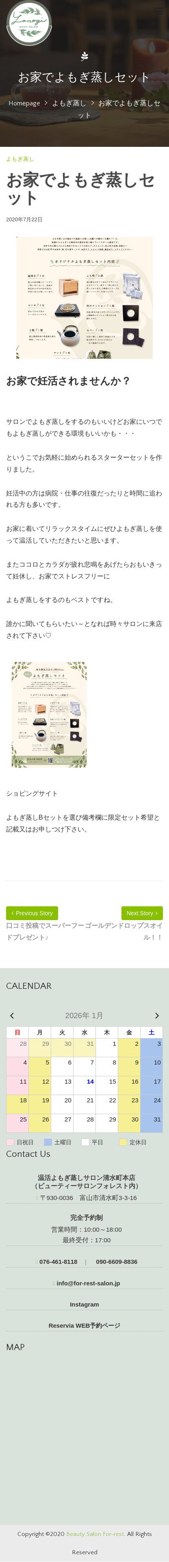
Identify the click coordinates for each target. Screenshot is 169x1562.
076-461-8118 (57, 1261)
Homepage (24, 103)
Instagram (84, 1304)
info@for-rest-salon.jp (86, 1283)
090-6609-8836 (115, 1261)
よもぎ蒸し (69, 103)
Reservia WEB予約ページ (85, 1325)
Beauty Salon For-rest (95, 1534)
